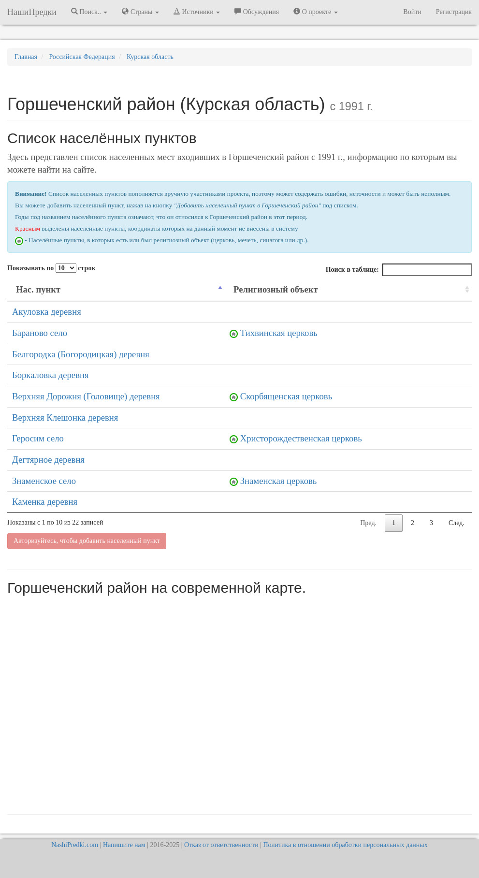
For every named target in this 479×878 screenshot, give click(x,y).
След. (456, 523)
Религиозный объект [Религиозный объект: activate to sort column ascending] (275, 289)
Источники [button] (197, 11)
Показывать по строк (51, 268)
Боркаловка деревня (50, 375)
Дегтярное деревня (48, 459)
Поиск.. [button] (89, 11)
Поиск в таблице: (399, 269)
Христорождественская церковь (301, 438)
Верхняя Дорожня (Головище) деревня (86, 396)
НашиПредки (32, 12)
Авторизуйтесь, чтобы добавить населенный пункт (87, 540)
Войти (412, 11)
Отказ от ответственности (221, 845)
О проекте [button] (315, 11)
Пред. (368, 523)
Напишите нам (124, 845)
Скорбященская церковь (286, 396)
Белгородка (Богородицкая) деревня (80, 354)
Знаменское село (44, 481)
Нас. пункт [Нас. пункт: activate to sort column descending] (38, 289)
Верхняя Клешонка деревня (65, 417)
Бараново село (39, 333)
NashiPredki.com (74, 845)
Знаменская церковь (278, 481)
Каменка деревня (44, 502)
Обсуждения (256, 11)
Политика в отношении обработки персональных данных (345, 845)
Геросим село (38, 438)
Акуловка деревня (46, 312)
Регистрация (454, 11)
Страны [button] (140, 11)
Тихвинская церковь (279, 333)
